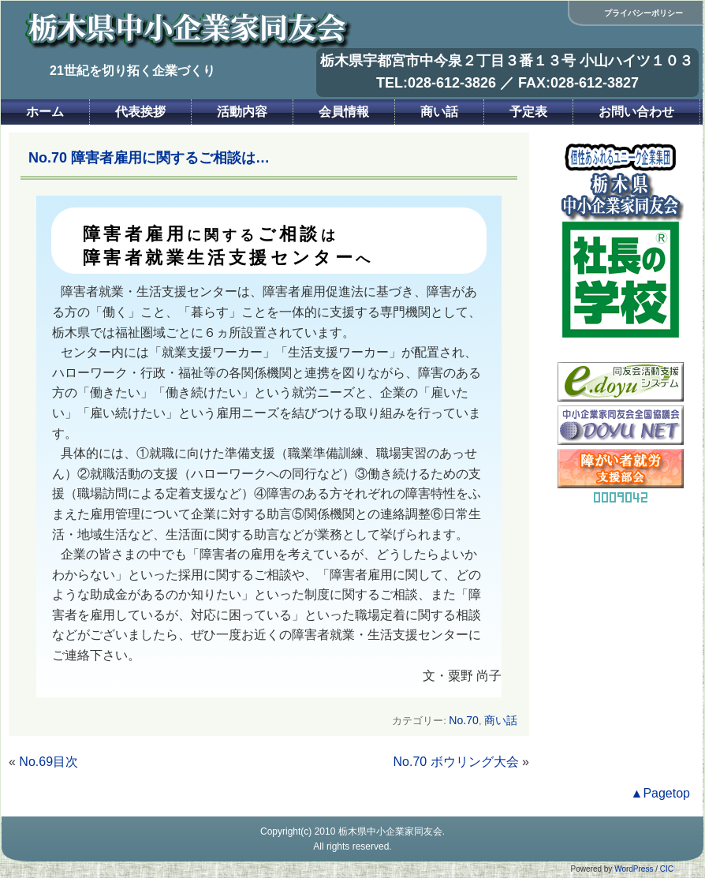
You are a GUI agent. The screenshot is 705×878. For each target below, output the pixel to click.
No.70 (464, 720)
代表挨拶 (140, 111)
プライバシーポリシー (643, 13)
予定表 (528, 111)
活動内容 (242, 111)
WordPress (633, 869)
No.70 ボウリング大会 (456, 761)
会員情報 (344, 111)
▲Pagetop (660, 793)
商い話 (439, 111)
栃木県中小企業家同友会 (390, 831)
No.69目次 (48, 761)
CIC (666, 869)
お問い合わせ (636, 111)
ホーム (45, 111)
